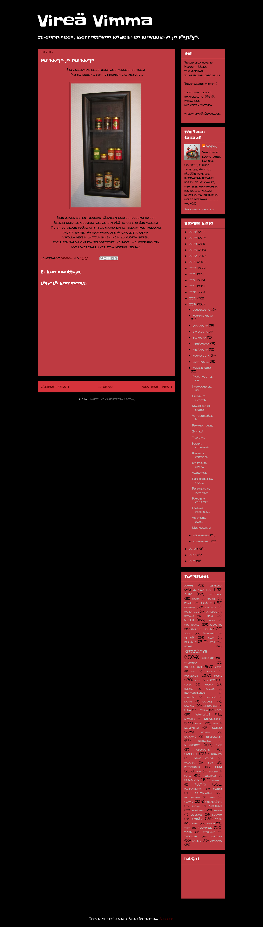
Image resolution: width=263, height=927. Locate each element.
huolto (212, 620)
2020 (193, 268)
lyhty (218, 710)
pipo (198, 771)
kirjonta (190, 662)
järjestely (209, 633)
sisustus (197, 814)
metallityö (213, 718)
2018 (193, 280)
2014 (193, 304)
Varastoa (199, 473)
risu (212, 797)
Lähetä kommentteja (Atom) (112, 399)
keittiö (189, 637)
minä (216, 723)
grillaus (210, 607)
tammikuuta (202, 541)
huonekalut (192, 624)
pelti (209, 762)
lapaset (208, 701)
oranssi (216, 754)
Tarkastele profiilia (199, 209)
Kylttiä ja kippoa (199, 465)
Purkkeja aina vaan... (202, 481)
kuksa (188, 684)
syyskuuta (201, 331)
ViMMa (211, 146)
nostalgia (204, 741)
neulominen (214, 736)
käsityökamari (195, 693)
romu (188, 801)
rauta (217, 789)
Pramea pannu (202, 425)
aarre (189, 585)
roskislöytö (213, 802)
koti (197, 680)
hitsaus (189, 616)
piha (218, 766)
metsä (199, 723)
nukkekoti (192, 744)
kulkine (188, 689)
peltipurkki (192, 767)
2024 (193, 244)
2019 (193, 274)
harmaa (211, 611)
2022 (193, 256)
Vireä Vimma (95, 21)
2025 (193, 238)
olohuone (203, 749)
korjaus (191, 675)
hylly (194, 629)
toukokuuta (202, 355)
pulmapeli (209, 776)
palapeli (189, 762)
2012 (193, 555)
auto (188, 594)
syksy (218, 819)
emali (188, 603)
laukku (189, 705)
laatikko (211, 697)
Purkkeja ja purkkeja (201, 490)
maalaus (202, 714)
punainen (191, 779)
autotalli (215, 594)
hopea (209, 616)
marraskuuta (203, 315)
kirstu (218, 667)
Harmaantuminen (202, 388)
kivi (193, 671)
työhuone (209, 832)
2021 (193, 262)
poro (187, 775)
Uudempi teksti (55, 386)
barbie (211, 599)
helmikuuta (201, 535)
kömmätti (190, 697)
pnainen (214, 771)
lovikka (203, 710)
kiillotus (208, 658)
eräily (206, 602)
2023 (193, 250)
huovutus (215, 624)
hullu (189, 620)
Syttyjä (197, 431)
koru (218, 675)
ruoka (196, 806)
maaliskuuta (202, 367)
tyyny (188, 832)
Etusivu (105, 386)
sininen (218, 810)
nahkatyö (190, 737)
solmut (217, 814)
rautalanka (203, 793)
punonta (217, 780)
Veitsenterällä (202, 417)
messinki (189, 719)
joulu (188, 633)
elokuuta (200, 337)
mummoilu (191, 728)
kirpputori (193, 666)
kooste (211, 671)
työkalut (190, 836)
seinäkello (198, 810)
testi (187, 828)
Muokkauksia (201, 527)
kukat (211, 680)
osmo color (204, 758)
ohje (219, 745)
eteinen (189, 607)
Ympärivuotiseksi (202, 378)
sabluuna (215, 806)
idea (208, 628)
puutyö (200, 784)
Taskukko (198, 437)
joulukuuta (202, 309)
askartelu (202, 589)
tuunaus (205, 827)
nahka (205, 732)
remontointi (192, 797)
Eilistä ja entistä (199, 398)
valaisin (216, 836)
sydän (197, 818)
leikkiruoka (210, 706)
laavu (188, 701)
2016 (193, 292)
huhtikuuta (201, 361)
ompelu (190, 753)
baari (195, 599)
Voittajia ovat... (199, 520)
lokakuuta (201, 325)
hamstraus (191, 612)
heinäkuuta (201, 343)
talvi (195, 823)
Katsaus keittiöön (200, 455)
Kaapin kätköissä (200, 445)
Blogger (166, 918)
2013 (193, 549)
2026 (193, 232)
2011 (192, 561)
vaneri (196, 840)
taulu (211, 823)
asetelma (215, 585)
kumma (210, 689)
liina (187, 710)
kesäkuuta (201, 349)
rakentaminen (193, 789)
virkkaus (216, 840)
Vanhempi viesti (157, 386)
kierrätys (195, 651)
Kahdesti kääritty (200, 500)
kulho (209, 684)
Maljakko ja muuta (201, 408)
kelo (211, 638)
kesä (212, 642)
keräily (190, 641)
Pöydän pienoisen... (201, 510)
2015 (193, 298)
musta (217, 727)
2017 (193, 286)
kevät (188, 646)
